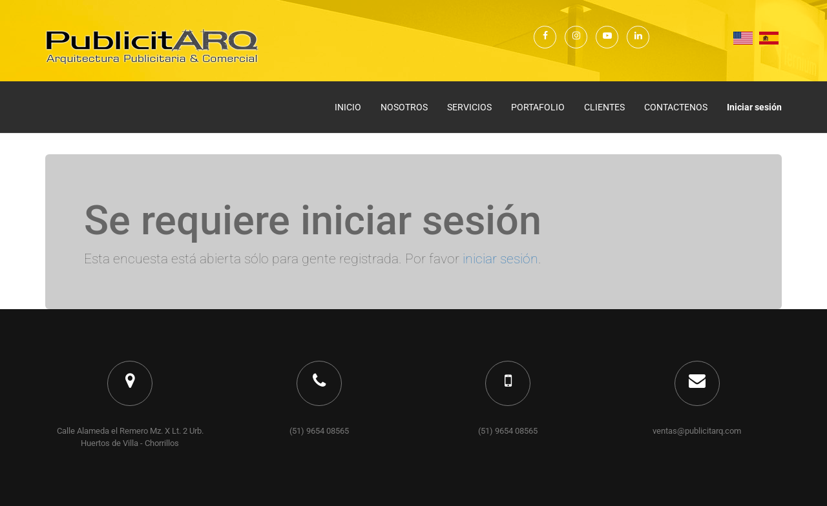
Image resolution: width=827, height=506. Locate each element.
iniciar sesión (500, 259)
